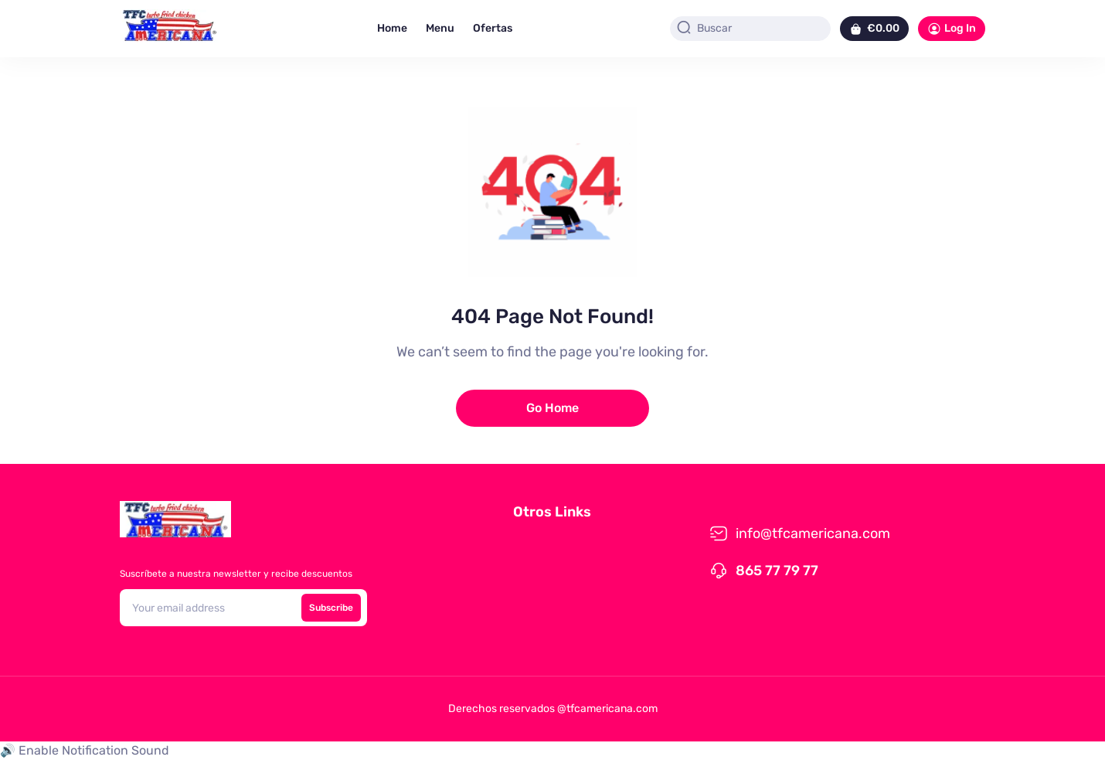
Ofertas (492, 28)
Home (392, 28)
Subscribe (331, 607)
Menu (440, 28)
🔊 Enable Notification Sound (84, 750)
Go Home (552, 407)
